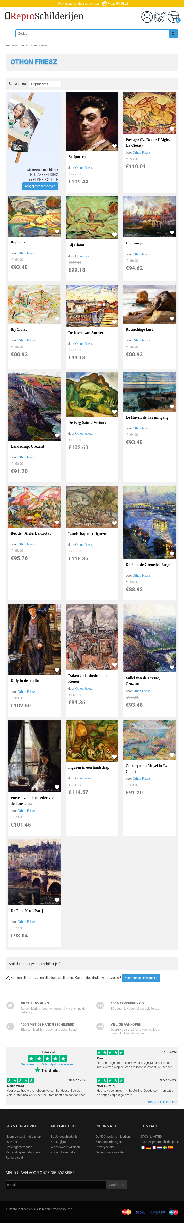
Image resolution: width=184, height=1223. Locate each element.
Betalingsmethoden (19, 1147)
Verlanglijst (58, 1142)
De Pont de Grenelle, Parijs (148, 564)
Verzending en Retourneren (24, 1152)
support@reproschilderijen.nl (160, 1142)
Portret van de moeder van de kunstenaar (32, 801)
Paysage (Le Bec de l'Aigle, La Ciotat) (148, 142)
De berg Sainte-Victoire (87, 422)
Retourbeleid (14, 1157)
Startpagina (12, 45)
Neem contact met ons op (141, 978)
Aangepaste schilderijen (40, 186)
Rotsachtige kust (139, 329)
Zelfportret (77, 157)
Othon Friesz (84, 168)
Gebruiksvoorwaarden (110, 1152)
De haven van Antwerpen (88, 333)
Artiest (26, 45)
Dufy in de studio (25, 681)
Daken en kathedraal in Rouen (87, 678)
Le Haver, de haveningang (147, 417)
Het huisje (134, 243)
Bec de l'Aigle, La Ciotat (31, 533)
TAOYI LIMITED (151, 1136)
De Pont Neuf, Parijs (27, 911)
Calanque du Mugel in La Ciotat (147, 768)
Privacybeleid (105, 1147)
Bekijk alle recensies (162, 1102)
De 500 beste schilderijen (113, 1136)
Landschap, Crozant (27, 446)
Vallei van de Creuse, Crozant (143, 681)
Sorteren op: (18, 83)
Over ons (12, 1142)
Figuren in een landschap (88, 767)
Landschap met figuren (87, 534)
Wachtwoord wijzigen (65, 1147)
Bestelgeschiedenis (64, 1136)
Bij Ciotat (19, 242)
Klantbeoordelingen (109, 1142)
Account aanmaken (64, 1152)
